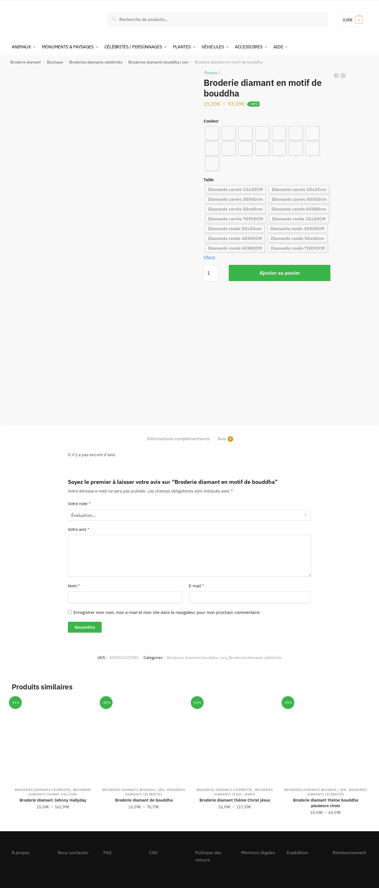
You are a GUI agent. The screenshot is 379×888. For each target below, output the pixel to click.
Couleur (211, 121)
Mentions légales (258, 852)
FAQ (107, 852)
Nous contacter (73, 852)
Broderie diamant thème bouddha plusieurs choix (325, 802)
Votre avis (78, 529)
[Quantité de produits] (211, 273)
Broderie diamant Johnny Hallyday (53, 800)
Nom (74, 585)
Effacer (209, 257)
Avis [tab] (222, 439)
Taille (209, 179)
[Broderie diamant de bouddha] (144, 740)
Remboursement (349, 852)
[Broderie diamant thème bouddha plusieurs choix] (325, 740)
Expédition (297, 852)
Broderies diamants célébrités (95, 62)
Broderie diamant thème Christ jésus (234, 800)
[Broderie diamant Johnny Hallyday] (53, 740)
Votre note (79, 503)
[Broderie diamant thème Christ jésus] (235, 740)
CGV (153, 852)
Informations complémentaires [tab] (178, 438)
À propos (21, 852)
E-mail (196, 585)
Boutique (55, 62)
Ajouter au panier (279, 273)
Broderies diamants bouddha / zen (158, 62)
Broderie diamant (25, 62)
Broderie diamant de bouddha (144, 800)
